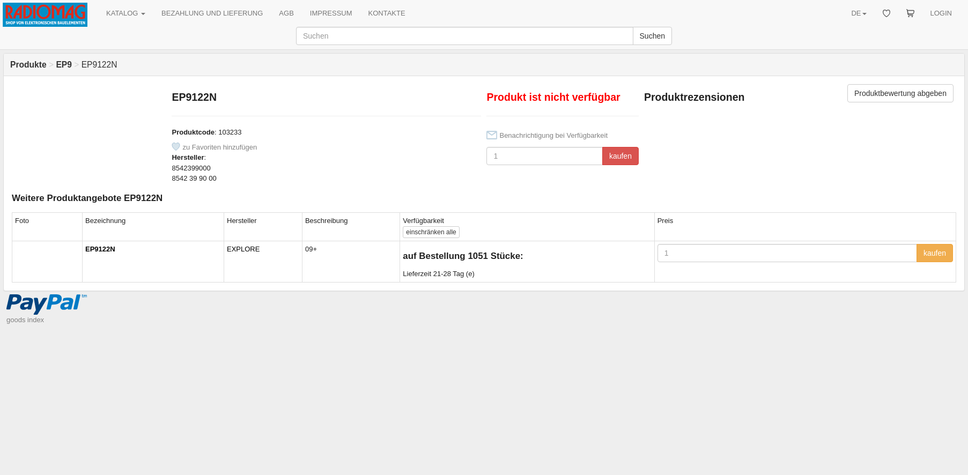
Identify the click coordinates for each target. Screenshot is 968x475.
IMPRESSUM (331, 13)
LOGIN (941, 13)
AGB (286, 13)
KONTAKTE (386, 13)
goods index (25, 320)
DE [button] (858, 13)
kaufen (620, 156)
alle (431, 232)
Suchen (652, 36)
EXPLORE (243, 249)
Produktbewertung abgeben (900, 93)
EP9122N (100, 249)
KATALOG (125, 13)
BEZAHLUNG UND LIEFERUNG (212, 13)
